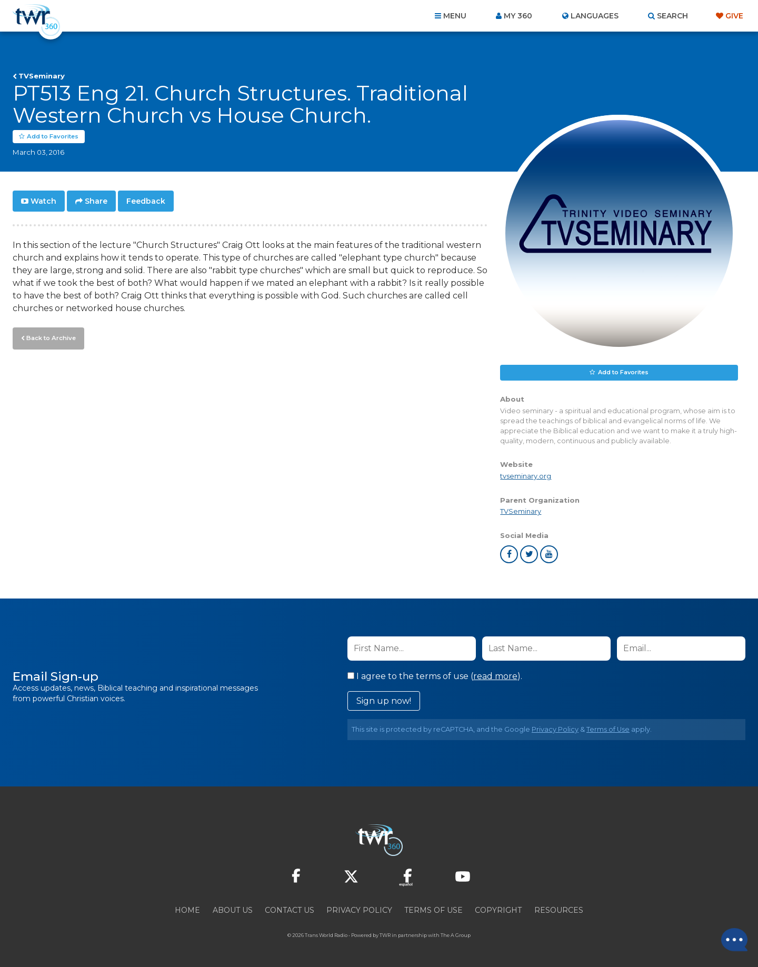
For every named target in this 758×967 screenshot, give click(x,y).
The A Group (456, 935)
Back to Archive (50, 337)
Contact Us (289, 910)
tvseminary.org (525, 477)
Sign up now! (383, 701)
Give (734, 16)
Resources (558, 910)
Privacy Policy (555, 729)
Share (96, 201)
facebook (509, 554)
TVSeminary (41, 76)
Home (187, 910)
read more (495, 676)
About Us (233, 910)
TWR (385, 935)
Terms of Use (608, 729)
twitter (529, 554)
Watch (43, 201)
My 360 (518, 16)
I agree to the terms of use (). (434, 676)
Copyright (498, 910)
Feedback (145, 201)
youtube (549, 554)
